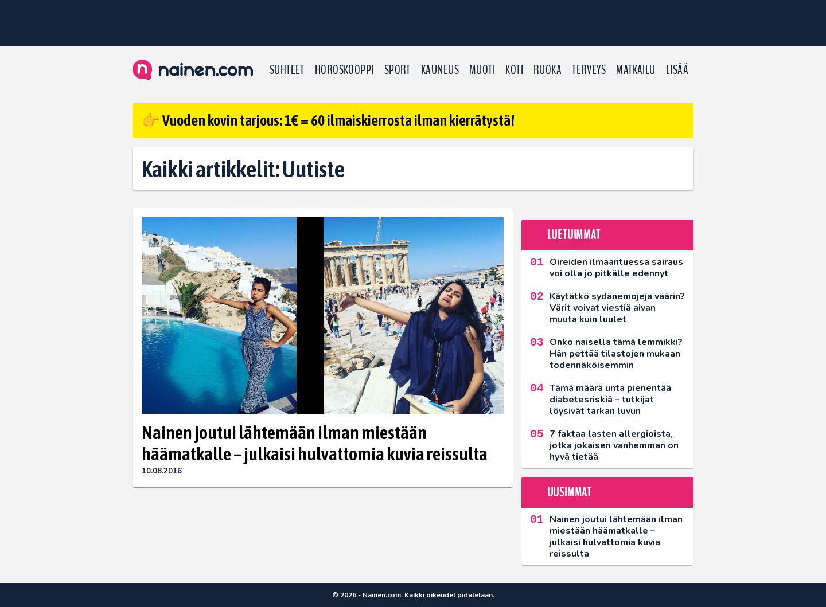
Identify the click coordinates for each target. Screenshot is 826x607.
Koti (514, 70)
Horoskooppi (344, 70)
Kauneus (440, 70)
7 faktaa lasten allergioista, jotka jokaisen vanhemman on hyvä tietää (614, 445)
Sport (397, 70)
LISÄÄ (677, 70)
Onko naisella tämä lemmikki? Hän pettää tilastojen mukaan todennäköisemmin (616, 353)
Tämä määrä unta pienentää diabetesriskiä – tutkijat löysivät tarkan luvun (610, 399)
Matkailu (636, 70)
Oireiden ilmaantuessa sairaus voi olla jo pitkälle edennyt (616, 268)
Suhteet (287, 70)
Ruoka (547, 70)
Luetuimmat (574, 235)
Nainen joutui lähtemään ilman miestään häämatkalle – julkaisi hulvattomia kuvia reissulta (315, 443)
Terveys (589, 70)
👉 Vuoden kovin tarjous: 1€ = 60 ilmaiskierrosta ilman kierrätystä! (328, 120)
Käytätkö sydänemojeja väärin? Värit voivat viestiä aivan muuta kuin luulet (617, 308)
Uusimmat (569, 492)
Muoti (482, 70)
